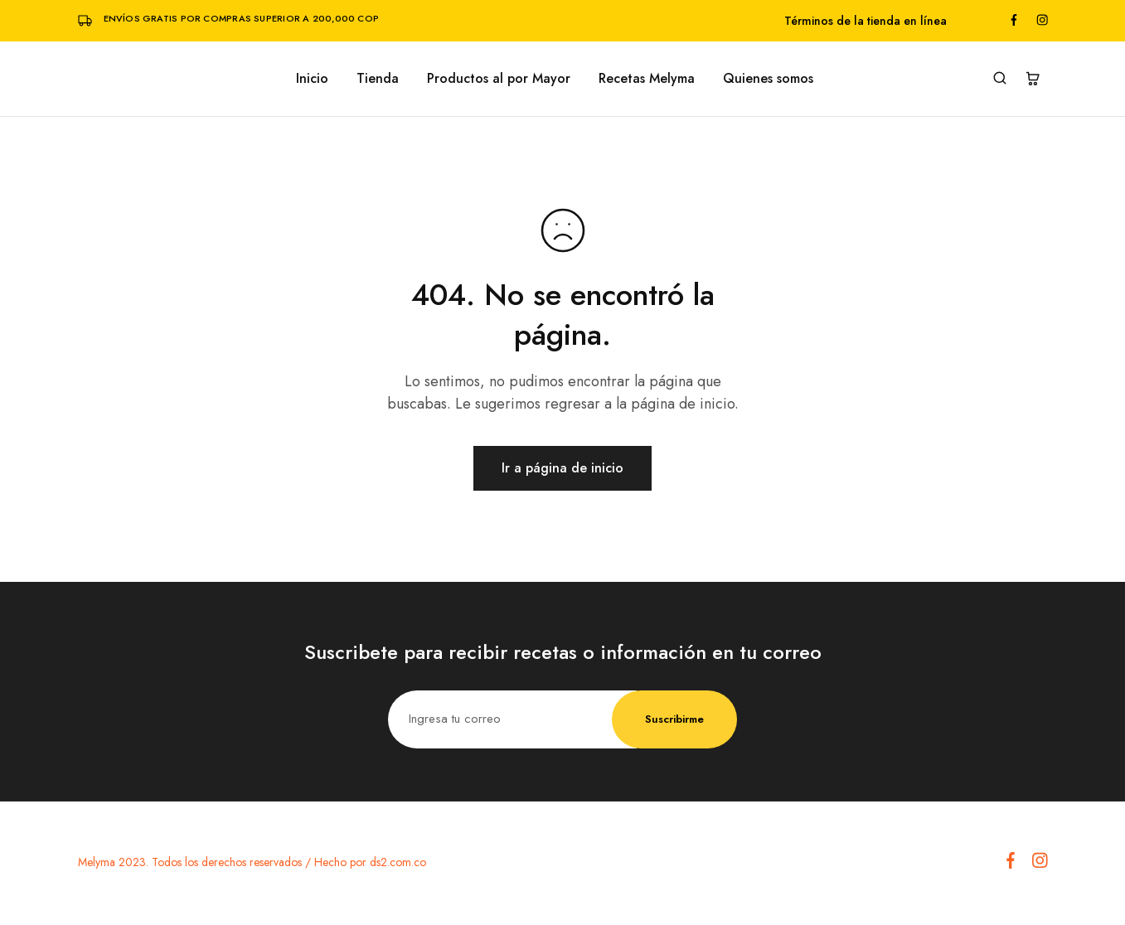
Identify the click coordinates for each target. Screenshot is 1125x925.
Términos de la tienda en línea (865, 21)
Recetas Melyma (647, 79)
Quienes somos (768, 79)
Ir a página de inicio (562, 467)
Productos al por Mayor (498, 79)
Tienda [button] (377, 79)
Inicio (312, 79)
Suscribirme (674, 719)
